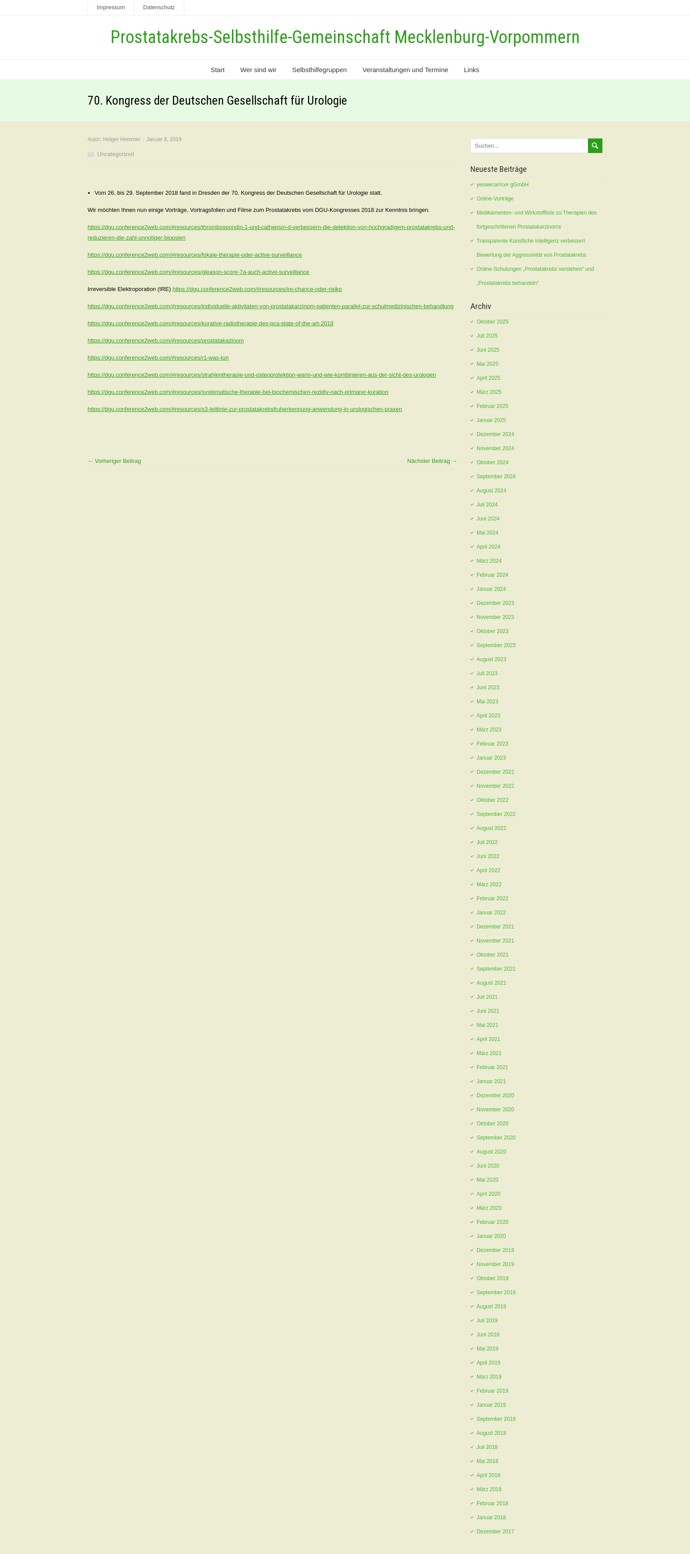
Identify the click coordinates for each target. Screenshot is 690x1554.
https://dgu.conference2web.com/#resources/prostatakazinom (166, 340)
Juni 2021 (488, 1011)
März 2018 (489, 1489)
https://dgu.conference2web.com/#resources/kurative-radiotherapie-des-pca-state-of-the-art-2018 (211, 323)
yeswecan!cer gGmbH (503, 185)
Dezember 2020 (495, 1095)
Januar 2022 (491, 913)
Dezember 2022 (495, 772)
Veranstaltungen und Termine (405, 69)
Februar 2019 (492, 1391)
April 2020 (488, 1194)
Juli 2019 (487, 1320)
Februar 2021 (492, 1067)
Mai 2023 (487, 702)
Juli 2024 (487, 505)
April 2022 (488, 870)
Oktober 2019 (493, 1278)
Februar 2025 (492, 406)
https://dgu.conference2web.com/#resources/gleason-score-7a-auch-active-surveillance (198, 272)
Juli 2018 (487, 1447)
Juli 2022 (487, 842)
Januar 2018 (491, 1517)
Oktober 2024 (493, 462)
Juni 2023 (488, 687)
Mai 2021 (487, 1025)
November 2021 (495, 941)
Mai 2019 (487, 1349)
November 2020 (495, 1109)
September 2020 (496, 1138)
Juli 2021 (487, 997)
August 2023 (491, 659)
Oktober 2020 (493, 1124)
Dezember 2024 (495, 434)
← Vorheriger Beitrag (114, 461)
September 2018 (496, 1419)
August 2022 (491, 828)
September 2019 (496, 1292)
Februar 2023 (492, 744)
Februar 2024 (492, 575)
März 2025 (489, 392)
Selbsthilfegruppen (319, 69)
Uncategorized (115, 154)
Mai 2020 (487, 1180)
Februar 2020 (492, 1222)
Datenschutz (159, 7)
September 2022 (496, 814)
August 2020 (491, 1152)
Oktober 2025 (493, 322)
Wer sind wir (258, 69)
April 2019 (488, 1363)
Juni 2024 (488, 519)
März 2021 (489, 1053)
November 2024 (495, 448)
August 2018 (491, 1433)
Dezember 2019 (495, 1250)
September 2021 (496, 969)
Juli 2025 (487, 336)
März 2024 (489, 561)
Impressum (111, 7)
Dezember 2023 (495, 603)
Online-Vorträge (495, 199)
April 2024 (488, 547)
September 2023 (496, 645)
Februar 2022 (492, 898)
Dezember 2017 (495, 1532)
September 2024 (496, 476)
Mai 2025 (487, 364)
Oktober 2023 (493, 631)
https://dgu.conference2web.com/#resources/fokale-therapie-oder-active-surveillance (195, 254)
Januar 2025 (491, 420)
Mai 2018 (487, 1461)
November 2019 (495, 1264)
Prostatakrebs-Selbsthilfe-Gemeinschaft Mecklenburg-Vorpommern (345, 37)
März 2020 (489, 1208)
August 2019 (491, 1306)
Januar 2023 (491, 758)
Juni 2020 (488, 1166)
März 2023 (489, 730)
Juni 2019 (488, 1335)
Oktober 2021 (493, 955)
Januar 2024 (491, 589)
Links (471, 69)
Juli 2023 (487, 673)
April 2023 (488, 716)
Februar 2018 (492, 1503)
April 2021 (488, 1039)
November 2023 (495, 617)
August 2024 (491, 491)
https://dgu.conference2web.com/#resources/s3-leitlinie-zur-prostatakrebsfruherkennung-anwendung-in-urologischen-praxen (245, 409)
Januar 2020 (491, 1236)
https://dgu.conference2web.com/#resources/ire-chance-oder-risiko (257, 289)
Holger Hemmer (121, 139)
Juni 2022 (488, 856)
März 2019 (489, 1377)
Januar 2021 (491, 1081)
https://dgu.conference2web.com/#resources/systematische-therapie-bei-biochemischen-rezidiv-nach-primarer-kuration (238, 392)
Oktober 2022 (493, 800)
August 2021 (491, 983)
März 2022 (489, 884)
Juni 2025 (488, 350)
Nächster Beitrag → (432, 461)
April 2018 (488, 1475)
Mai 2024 (487, 533)
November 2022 (495, 786)
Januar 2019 (491, 1405)
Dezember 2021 (495, 927)
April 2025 (488, 378)
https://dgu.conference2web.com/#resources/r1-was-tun (158, 357)
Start (218, 69)
